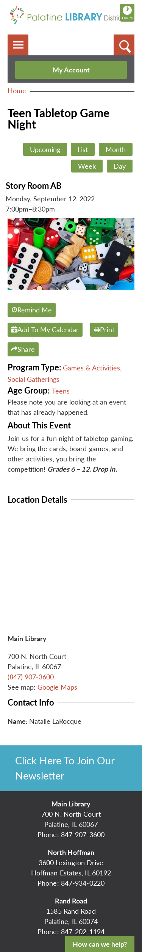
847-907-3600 (83, 834)
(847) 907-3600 (31, 677)
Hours (128, 12)
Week (87, 166)
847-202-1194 (83, 931)
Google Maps (57, 687)
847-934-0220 (83, 883)
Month (116, 149)
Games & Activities (91, 368)
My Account (71, 70)
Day (120, 166)
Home (17, 90)
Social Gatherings (33, 379)
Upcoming (45, 149)
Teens (61, 391)
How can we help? (100, 944)
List (83, 149)
